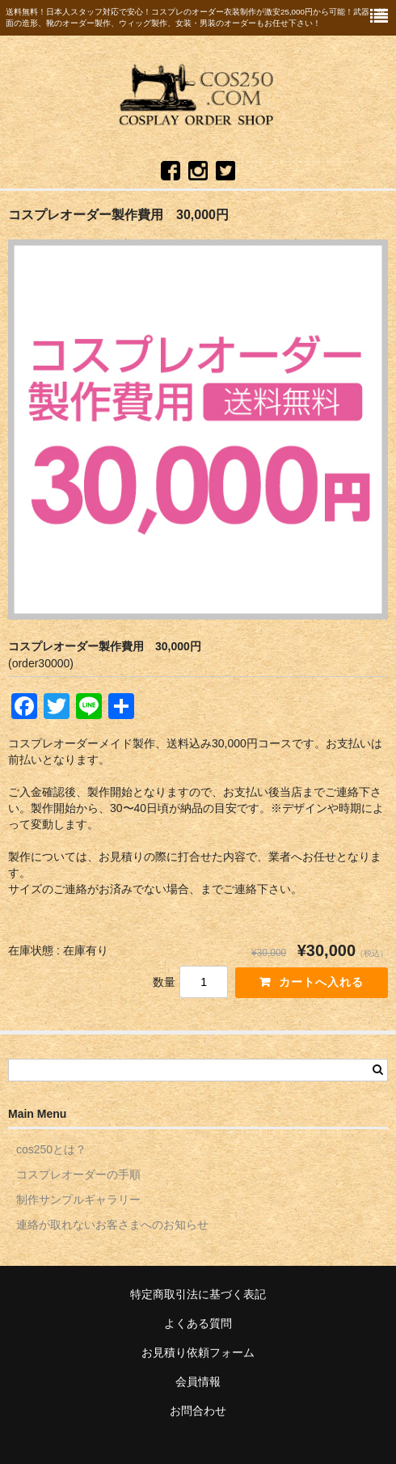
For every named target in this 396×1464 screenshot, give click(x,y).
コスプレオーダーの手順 (78, 1174)
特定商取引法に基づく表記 (198, 1294)
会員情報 (198, 1381)
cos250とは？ (51, 1149)
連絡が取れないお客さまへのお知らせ (112, 1224)
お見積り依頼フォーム (198, 1352)
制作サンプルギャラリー (78, 1199)
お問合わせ (198, 1410)
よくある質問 (198, 1323)
